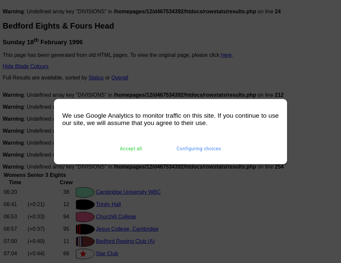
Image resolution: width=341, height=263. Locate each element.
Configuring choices (199, 148)
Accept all (131, 148)
